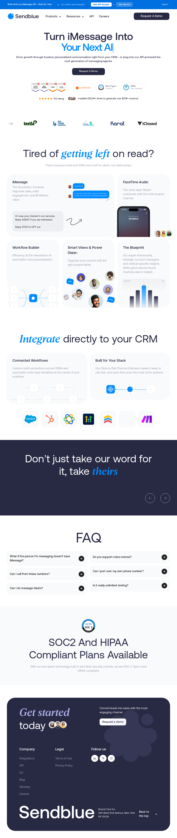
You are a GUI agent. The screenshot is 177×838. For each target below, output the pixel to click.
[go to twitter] (103, 758)
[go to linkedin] (94, 758)
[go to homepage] (56, 812)
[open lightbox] (38, 487)
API (91, 16)
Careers (104, 16)
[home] (23, 16)
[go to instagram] (111, 758)
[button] (53, 16)
